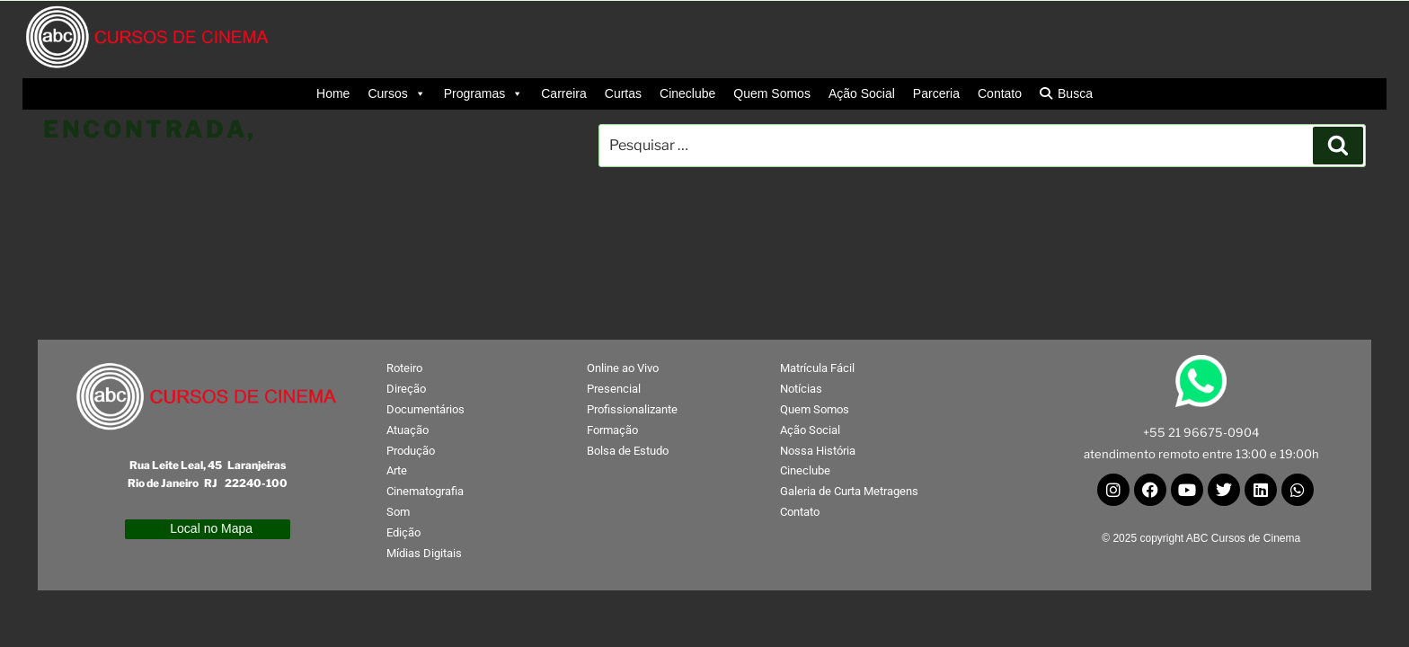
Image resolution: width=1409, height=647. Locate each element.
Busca (1075, 93)
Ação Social (862, 93)
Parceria (936, 93)
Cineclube (687, 93)
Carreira (564, 93)
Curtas (623, 93)
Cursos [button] (396, 94)
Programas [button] (483, 94)
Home (333, 93)
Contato (1000, 93)
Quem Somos (772, 93)
